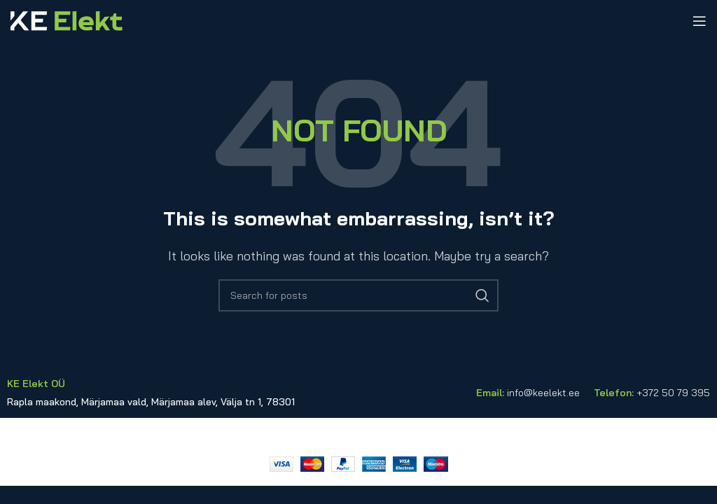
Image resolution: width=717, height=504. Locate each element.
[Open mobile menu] (699, 21)
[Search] (358, 295)
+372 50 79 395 (673, 392)
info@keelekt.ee (543, 392)
